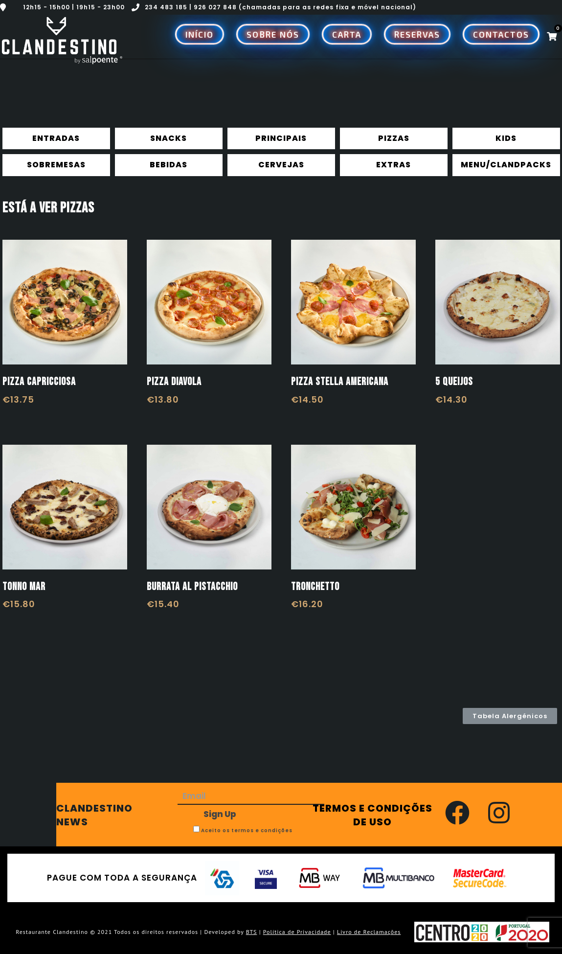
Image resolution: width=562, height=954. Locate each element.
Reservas (417, 34)
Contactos (501, 34)
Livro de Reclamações (369, 931)
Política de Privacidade (297, 931)
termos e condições (261, 830)
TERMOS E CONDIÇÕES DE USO (372, 815)
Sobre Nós (273, 34)
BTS (251, 931)
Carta (346, 34)
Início (199, 34)
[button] (510, 716)
